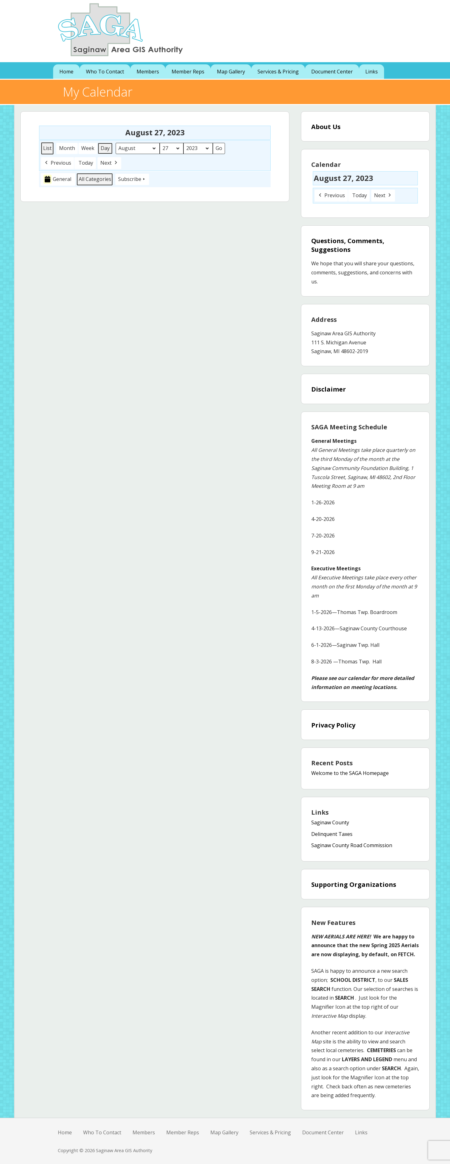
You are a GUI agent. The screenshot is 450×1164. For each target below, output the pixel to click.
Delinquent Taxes (331, 834)
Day (105, 148)
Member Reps (188, 71)
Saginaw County (330, 822)
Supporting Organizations (353, 884)
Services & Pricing (278, 71)
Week (87, 148)
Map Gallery (231, 71)
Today (85, 162)
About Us (326, 126)
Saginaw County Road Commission (351, 845)
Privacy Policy (333, 725)
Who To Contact (105, 71)
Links (371, 71)
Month (67, 148)
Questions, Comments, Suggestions (347, 245)
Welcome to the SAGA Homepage (350, 773)
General (57, 179)
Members (148, 71)
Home (66, 71)
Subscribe (132, 179)
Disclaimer (328, 389)
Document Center (332, 71)
